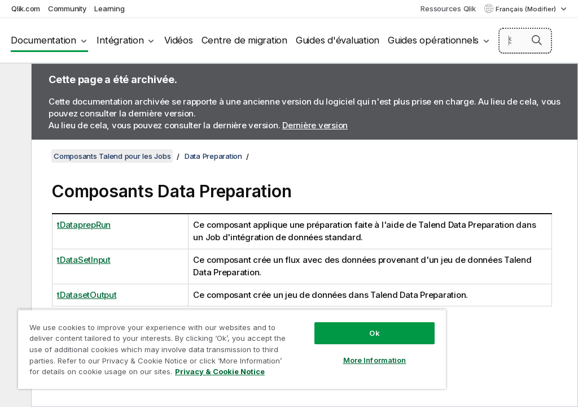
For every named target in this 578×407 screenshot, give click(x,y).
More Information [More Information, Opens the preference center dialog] (374, 360)
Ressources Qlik (448, 8)
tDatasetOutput (87, 294)
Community (67, 8)
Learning (109, 8)
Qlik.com (25, 8)
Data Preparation (213, 156)
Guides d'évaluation (337, 40)
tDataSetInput (84, 259)
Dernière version (315, 125)
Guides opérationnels (433, 40)
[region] (232, 349)
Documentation (43, 40)
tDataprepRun (84, 224)
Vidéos (178, 40)
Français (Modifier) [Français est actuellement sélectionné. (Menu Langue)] (527, 9)
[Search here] (525, 41)
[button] (536, 40)
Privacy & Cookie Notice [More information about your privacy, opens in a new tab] (220, 371)
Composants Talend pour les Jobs (112, 156)
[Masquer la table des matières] (14, 80)
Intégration (120, 40)
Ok (374, 332)
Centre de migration (244, 40)
